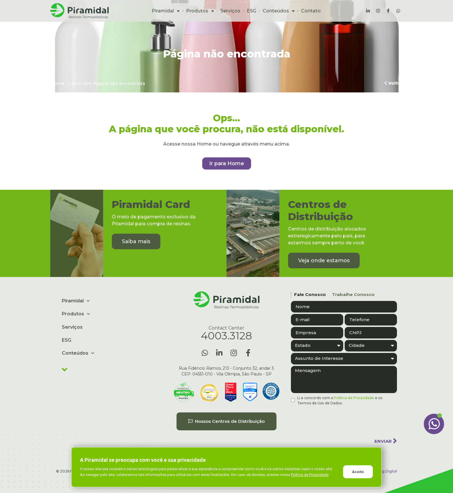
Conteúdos (279, 11)
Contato (311, 11)
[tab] (308, 294)
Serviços (230, 11)
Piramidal (166, 11)
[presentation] (335, 419)
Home (57, 83)
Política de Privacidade (354, 398)
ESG (251, 11)
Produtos (200, 11)
